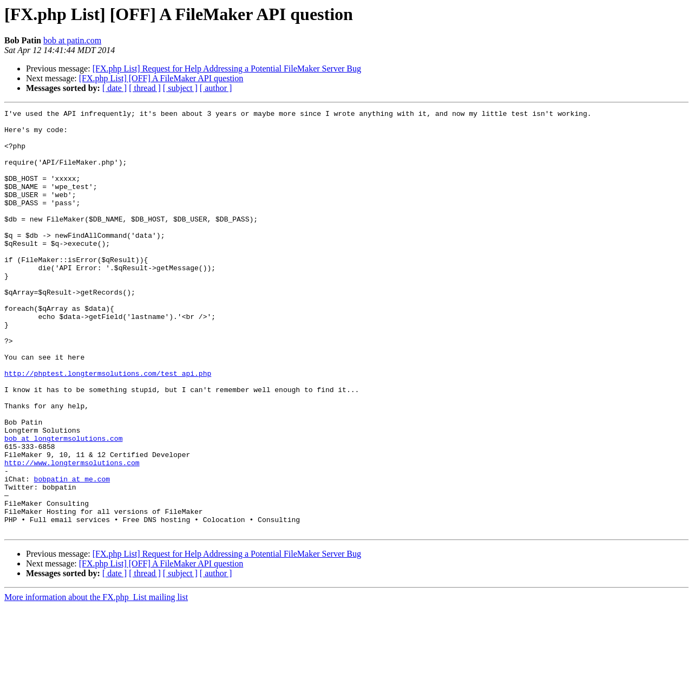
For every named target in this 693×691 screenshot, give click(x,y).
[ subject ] (180, 88)
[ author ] (216, 88)
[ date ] (114, 88)
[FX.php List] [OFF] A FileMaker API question (161, 78)
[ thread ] (145, 88)
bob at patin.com (72, 40)
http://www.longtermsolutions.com (72, 534)
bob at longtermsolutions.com (63, 505)
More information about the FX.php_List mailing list (96, 681)
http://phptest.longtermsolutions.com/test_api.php (107, 427)
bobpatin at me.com (72, 553)
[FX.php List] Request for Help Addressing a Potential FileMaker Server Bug (227, 68)
